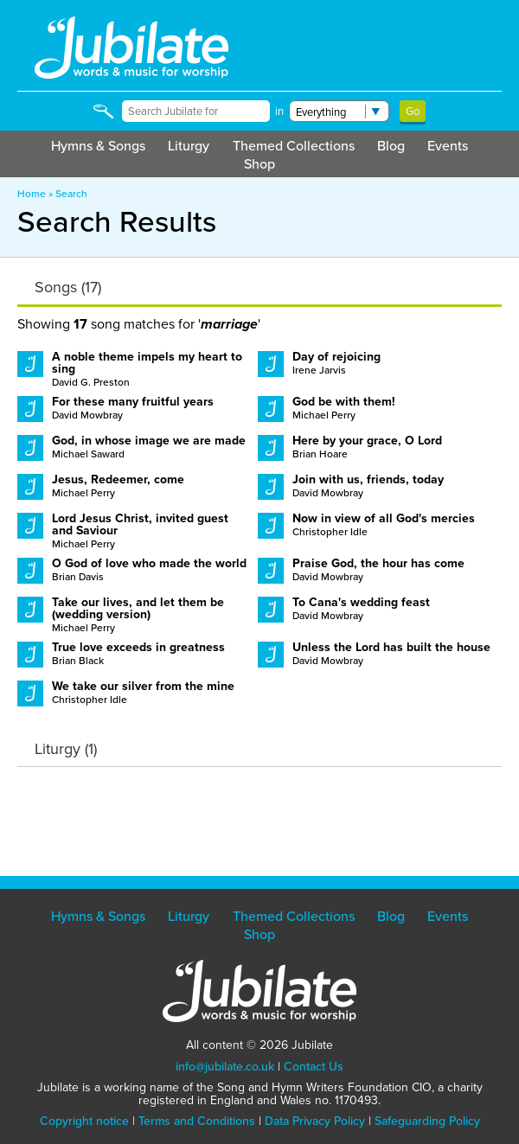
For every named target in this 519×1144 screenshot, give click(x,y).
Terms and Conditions (196, 1121)
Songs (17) (68, 287)
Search (71, 193)
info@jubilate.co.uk (225, 1067)
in (279, 111)
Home (31, 193)
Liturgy (188, 146)
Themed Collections (294, 146)
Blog (391, 146)
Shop (259, 164)
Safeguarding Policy (427, 1121)
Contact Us (313, 1067)
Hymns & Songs (98, 146)
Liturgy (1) (66, 749)
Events (447, 146)
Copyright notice (84, 1121)
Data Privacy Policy (315, 1121)
